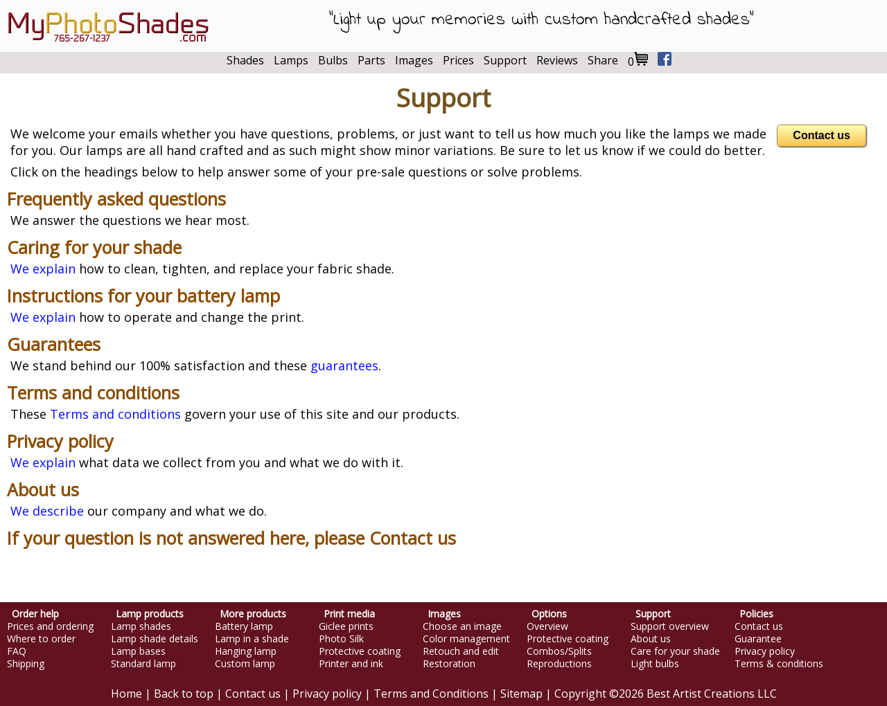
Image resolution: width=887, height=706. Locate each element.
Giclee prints (346, 626)
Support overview (670, 626)
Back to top (183, 693)
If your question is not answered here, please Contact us (231, 538)
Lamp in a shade (252, 638)
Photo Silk (341, 638)
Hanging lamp (245, 651)
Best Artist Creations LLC (712, 693)
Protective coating (360, 651)
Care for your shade (675, 651)
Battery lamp (244, 626)
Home (126, 693)
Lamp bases (138, 651)
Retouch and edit (461, 651)
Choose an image (462, 626)
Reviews (557, 60)
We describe (47, 511)
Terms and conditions (93, 392)
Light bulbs (655, 663)
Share (603, 60)
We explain (43, 268)
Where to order (41, 638)
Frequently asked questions (116, 198)
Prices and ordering (50, 626)
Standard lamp (143, 663)
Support (505, 60)
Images (414, 60)
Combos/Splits (559, 651)
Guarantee (758, 638)
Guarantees (53, 344)
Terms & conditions (779, 663)
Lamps (291, 60)
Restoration (449, 663)
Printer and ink (351, 663)
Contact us (821, 135)
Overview (547, 626)
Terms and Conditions (431, 693)
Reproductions (559, 663)
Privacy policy (60, 441)
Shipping (25, 663)
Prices (458, 60)
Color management (466, 638)
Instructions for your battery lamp (143, 295)
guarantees (344, 365)
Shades (245, 60)
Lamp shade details (154, 638)
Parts (371, 60)
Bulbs (333, 60)
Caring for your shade (94, 247)
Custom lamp (245, 663)
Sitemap (521, 693)
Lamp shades (141, 626)
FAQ (16, 651)
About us (43, 489)
